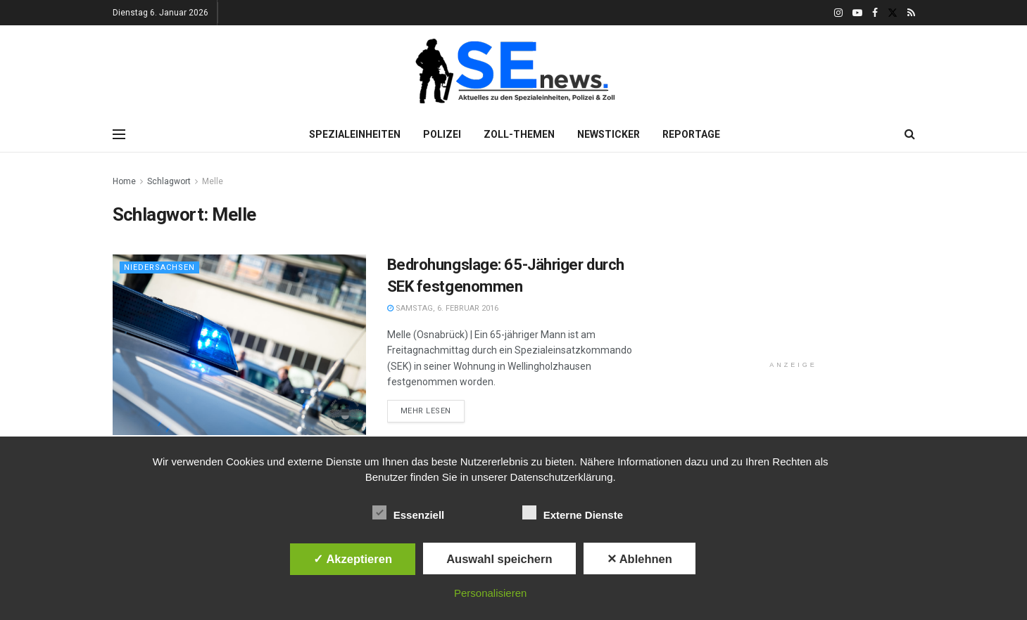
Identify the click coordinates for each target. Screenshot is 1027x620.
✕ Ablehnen (639, 559)
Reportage (691, 134)
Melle (212, 181)
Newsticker (608, 134)
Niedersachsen (159, 267)
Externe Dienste (572, 512)
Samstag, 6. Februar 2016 (442, 308)
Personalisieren (490, 593)
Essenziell (408, 512)
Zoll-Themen (519, 134)
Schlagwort (169, 181)
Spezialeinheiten (355, 134)
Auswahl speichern (499, 559)
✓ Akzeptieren (352, 559)
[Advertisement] (793, 261)
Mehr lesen (426, 410)
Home (124, 181)
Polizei (442, 134)
